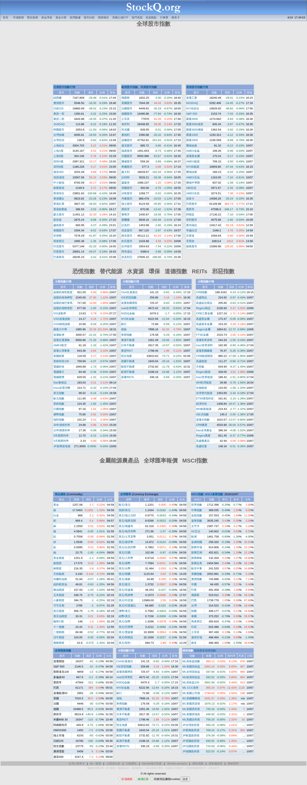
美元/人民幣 (126, 558)
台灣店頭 (58, 140)
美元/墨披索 (126, 632)
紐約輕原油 (60, 584)
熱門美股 (137, 17)
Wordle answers (177, 763)
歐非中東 (196, 568)
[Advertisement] (153, 56)
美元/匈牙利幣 (127, 531)
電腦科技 (58, 366)
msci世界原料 (204, 345)
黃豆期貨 (58, 611)
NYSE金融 (127, 318)
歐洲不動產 (128, 371)
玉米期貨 (58, 595)
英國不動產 (128, 361)
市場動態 (18, 17)
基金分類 (60, 17)
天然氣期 (58, 573)
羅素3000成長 (194, 124)
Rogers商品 (203, 308)
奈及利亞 (126, 257)
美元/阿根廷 (126, 637)
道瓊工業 (191, 97)
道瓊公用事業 (61, 350)
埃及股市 (126, 230)
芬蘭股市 (126, 156)
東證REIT (127, 350)
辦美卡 (176, 17)
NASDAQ (192, 103)
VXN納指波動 (61, 324)
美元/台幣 (124, 568)
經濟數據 (75, 17)
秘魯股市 (191, 246)
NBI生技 (191, 187)
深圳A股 (58, 161)
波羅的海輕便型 (62, 308)
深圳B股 (58, 166)
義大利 (125, 172)
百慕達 (190, 235)
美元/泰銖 (124, 579)
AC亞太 (196, 531)
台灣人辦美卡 (76, 763)
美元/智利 (124, 642)
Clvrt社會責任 (129, 292)
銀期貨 (57, 563)
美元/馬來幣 (126, 595)
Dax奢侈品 (60, 382)
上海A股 (58, 150)
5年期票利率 (60, 435)
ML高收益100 (190, 682)
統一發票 (95, 763)
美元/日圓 (124, 552)
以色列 (125, 225)
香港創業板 (60, 209)
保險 (123, 329)
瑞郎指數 (58, 419)
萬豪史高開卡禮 (95, 768)
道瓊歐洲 (58, 334)
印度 (194, 589)
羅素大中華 (60, 329)
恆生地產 (126, 356)
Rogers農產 (203, 435)
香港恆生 (58, 193)
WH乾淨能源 (204, 382)
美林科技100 (61, 361)
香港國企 (58, 198)
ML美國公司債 (191, 693)
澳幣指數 (58, 414)
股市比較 (89, 17)
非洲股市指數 (149, 87)
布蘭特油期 (60, 579)
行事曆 (164, 17)
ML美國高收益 (191, 666)
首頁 (5, 17)
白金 (56, 515)
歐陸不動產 (128, 366)
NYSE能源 (192, 166)
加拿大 (190, 198)
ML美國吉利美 (191, 719)
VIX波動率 (59, 313)
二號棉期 (58, 632)
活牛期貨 (58, 637)
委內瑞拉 (191, 225)
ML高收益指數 (191, 661)
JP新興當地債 (61, 446)
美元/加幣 (124, 621)
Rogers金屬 (203, 329)
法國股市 (126, 108)
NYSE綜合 (192, 108)
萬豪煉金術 (123, 768)
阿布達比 (126, 251)
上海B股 (58, 156)
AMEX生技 (193, 193)
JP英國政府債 (190, 740)
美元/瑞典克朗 (127, 520)
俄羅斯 (125, 97)
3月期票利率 (60, 440)
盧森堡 (125, 182)
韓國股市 (58, 129)
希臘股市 (126, 166)
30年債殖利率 (61, 424)
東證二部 (58, 118)
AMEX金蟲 (193, 150)
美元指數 (58, 393)
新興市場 (196, 547)
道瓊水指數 (203, 419)
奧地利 (125, 134)
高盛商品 (201, 297)
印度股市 (58, 251)
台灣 (194, 605)
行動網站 (131, 763)
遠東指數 (196, 520)
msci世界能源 (204, 377)
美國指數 (196, 573)
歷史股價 (32, 17)
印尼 (194, 626)
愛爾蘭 (125, 219)
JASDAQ (58, 124)
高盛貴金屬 (203, 318)
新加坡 (57, 219)
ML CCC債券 (190, 687)
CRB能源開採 (204, 356)
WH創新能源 (204, 409)
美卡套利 (110, 768)
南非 (194, 642)
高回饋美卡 (137, 768)
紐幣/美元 (124, 616)
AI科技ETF (214, 768)
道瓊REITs (127, 377)
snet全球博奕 (129, 308)
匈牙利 (125, 124)
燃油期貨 (58, 589)
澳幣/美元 (124, 611)
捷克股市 (126, 145)
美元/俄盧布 (126, 526)
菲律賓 (57, 235)
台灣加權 (58, 134)
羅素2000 (192, 140)
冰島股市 (126, 193)
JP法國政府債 (190, 746)
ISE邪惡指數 (128, 297)
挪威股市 (126, 161)
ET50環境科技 (205, 398)
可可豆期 (58, 605)
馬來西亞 (58, 241)
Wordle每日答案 (152, 763)
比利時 (125, 177)
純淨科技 (201, 403)
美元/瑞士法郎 (127, 515)
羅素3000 (192, 118)
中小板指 (58, 182)
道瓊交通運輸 (61, 340)
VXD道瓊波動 (61, 318)
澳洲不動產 (128, 340)
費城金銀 (191, 145)
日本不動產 (128, 345)
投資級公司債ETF (174, 768)
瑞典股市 (126, 150)
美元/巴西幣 (126, 626)
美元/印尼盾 (126, 600)
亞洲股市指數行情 (64, 87)
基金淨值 (46, 17)
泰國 (194, 616)
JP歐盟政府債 (190, 735)
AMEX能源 (193, 161)
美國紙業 (58, 356)
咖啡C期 (58, 621)
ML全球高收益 (191, 671)
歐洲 (194, 536)
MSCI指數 (197, 494)
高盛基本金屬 (204, 324)
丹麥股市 (126, 198)
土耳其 (125, 118)
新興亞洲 (196, 552)
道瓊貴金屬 (193, 156)
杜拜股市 (126, 246)
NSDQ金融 (128, 313)
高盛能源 (201, 361)
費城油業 (191, 172)
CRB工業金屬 (204, 313)
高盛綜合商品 (204, 302)
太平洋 (195, 526)
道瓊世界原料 (204, 340)
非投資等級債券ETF (196, 768)
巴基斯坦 (58, 257)
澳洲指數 (196, 579)
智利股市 (191, 219)
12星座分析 (113, 763)
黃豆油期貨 (60, 616)
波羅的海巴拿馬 (62, 302)
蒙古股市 (58, 214)
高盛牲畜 (201, 446)
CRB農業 (201, 424)
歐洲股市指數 (129, 87)
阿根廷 (190, 214)
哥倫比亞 (191, 230)
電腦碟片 (58, 371)
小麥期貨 (58, 600)
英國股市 (126, 103)
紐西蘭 (57, 97)
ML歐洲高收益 (191, 677)
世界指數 (196, 504)
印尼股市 (58, 246)
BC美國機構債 (191, 698)
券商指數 (126, 334)
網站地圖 (197, 763)
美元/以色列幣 (127, 547)
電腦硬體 (58, 377)
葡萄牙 (125, 214)
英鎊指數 (58, 403)
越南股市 (58, 225)
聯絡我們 (233, 763)
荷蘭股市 (126, 187)
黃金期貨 (58, 558)
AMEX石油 (193, 177)
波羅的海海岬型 (62, 297)
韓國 (194, 611)
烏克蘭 (125, 129)
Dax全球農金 (204, 430)
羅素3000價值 (194, 129)
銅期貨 (57, 568)
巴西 (194, 600)
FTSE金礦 (202, 334)
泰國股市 (58, 230)
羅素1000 (192, 134)
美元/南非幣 (126, 542)
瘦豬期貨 (58, 642)
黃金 (56, 504)
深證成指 (58, 177)
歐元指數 (58, 398)
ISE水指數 (202, 414)
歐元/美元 (124, 504)
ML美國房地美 (191, 714)
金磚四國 (196, 542)
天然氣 (200, 366)
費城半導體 (193, 182)
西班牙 (125, 209)
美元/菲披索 (126, 589)
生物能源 (201, 387)
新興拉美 (196, 563)
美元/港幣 (124, 563)
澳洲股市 (58, 103)
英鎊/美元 (124, 510)
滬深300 (58, 172)
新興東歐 (196, 558)
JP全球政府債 (190, 725)
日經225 (58, 108)
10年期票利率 (61, 430)
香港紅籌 (58, 203)
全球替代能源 (204, 393)
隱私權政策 (215, 763)
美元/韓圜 (124, 573)
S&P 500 (191, 113)
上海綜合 (58, 145)
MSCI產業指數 (214, 494)
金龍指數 (196, 515)
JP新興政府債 (190, 730)
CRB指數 (201, 292)
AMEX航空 (60, 345)
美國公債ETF (120, 17)
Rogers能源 (203, 371)
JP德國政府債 (190, 751)
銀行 (123, 324)
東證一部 (58, 113)
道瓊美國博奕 (129, 302)
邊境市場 (196, 637)
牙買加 (190, 241)
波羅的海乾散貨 (62, 292)
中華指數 (196, 510)
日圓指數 (58, 409)
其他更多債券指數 (205, 650)
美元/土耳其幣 (127, 536)
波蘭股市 (126, 140)
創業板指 (58, 187)
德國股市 (126, 113)
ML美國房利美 (191, 709)
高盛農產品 (203, 440)
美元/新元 (124, 584)
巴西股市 (191, 203)
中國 (194, 584)
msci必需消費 (61, 387)
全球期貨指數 (63, 650)
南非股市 (126, 235)
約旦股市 (126, 241)
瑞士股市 (126, 203)
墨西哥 (190, 209)
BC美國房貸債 (191, 703)
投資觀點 (151, 17)
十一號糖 (58, 626)
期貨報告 (103, 17)
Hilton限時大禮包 (154, 768)
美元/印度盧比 (127, 605)
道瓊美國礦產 (204, 350)
